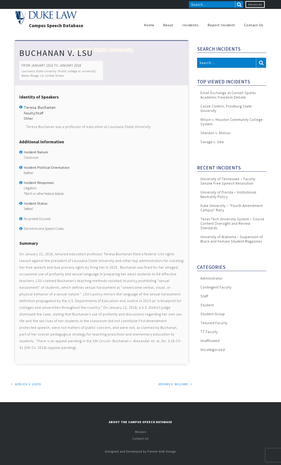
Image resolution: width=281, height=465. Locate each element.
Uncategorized (212, 349)
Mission (140, 432)
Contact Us (253, 25)
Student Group (212, 314)
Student (207, 305)
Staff (204, 296)
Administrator (211, 278)
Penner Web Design (162, 451)
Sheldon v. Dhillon (215, 133)
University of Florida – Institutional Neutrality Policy (228, 194)
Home (149, 25)
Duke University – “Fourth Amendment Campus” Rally (231, 207)
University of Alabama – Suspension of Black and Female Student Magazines (231, 239)
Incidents (190, 25)
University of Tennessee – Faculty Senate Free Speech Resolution (227, 181)
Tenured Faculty (213, 323)
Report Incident (221, 25)
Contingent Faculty (216, 287)
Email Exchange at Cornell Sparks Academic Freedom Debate (228, 95)
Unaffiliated (210, 340)
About (168, 25)
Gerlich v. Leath (28, 384)
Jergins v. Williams (173, 384)
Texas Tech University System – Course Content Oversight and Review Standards (232, 223)
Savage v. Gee (212, 142)
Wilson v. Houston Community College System (231, 121)
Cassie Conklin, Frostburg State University (226, 108)
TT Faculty (209, 331)
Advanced (255, 4)
